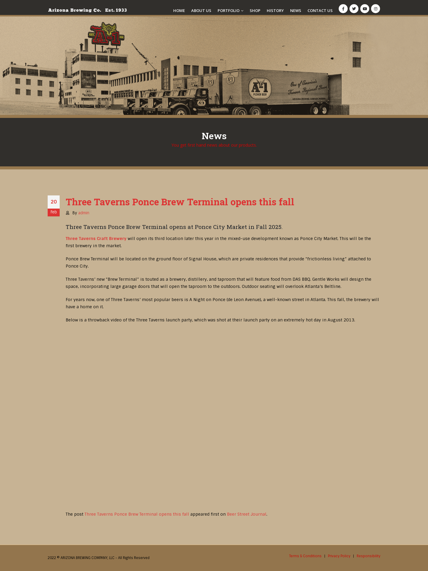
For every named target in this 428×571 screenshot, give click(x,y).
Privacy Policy (339, 556)
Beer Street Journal (246, 514)
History (275, 10)
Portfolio (228, 10)
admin (83, 212)
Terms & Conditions (305, 556)
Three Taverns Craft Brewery (96, 238)
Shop (255, 10)
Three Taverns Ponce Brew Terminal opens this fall (137, 514)
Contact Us (320, 10)
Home (179, 10)
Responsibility (368, 556)
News (295, 10)
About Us (201, 10)
